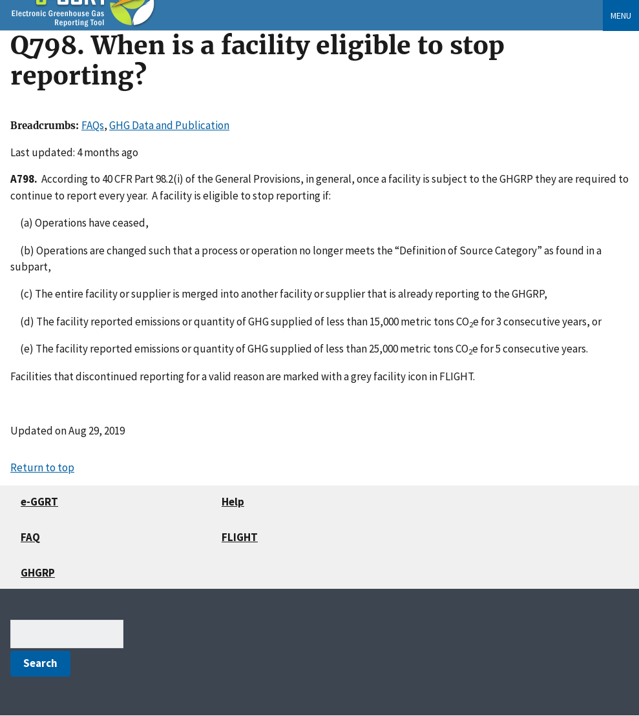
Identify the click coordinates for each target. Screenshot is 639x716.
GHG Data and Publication (169, 125)
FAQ (30, 537)
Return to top (42, 467)
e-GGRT (39, 502)
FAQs (92, 125)
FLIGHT (240, 537)
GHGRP (38, 573)
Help (233, 502)
